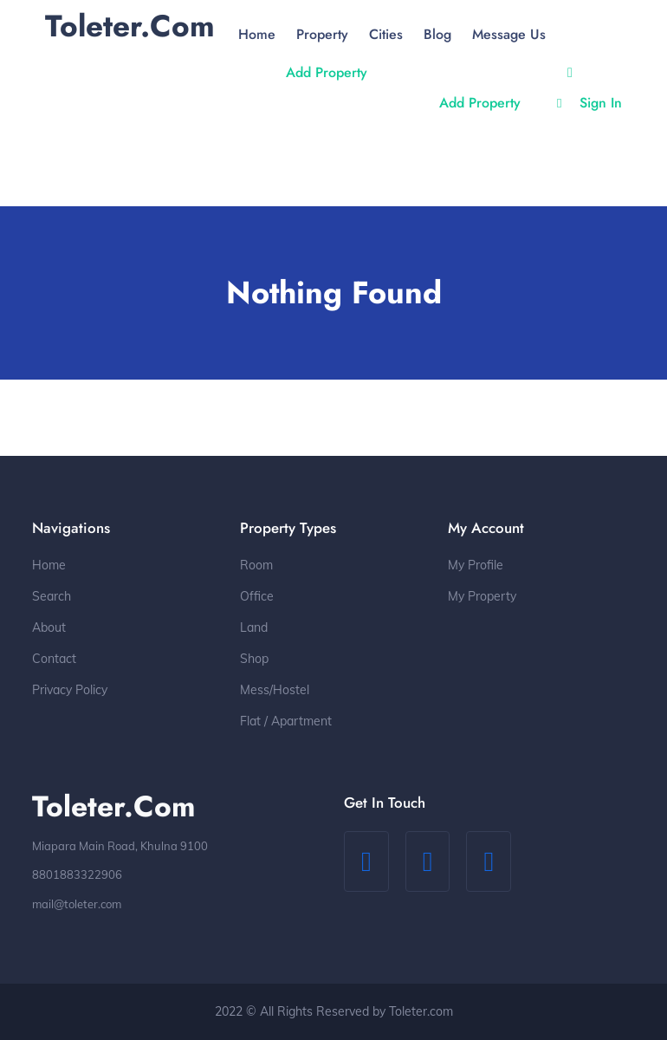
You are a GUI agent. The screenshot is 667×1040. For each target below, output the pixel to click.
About (49, 627)
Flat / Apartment (286, 721)
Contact (54, 658)
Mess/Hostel (274, 690)
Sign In (589, 103)
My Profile (475, 565)
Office (257, 596)
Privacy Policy (69, 690)
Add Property (326, 72)
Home (49, 565)
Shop (254, 658)
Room (256, 565)
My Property (482, 596)
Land (254, 627)
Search (51, 596)
